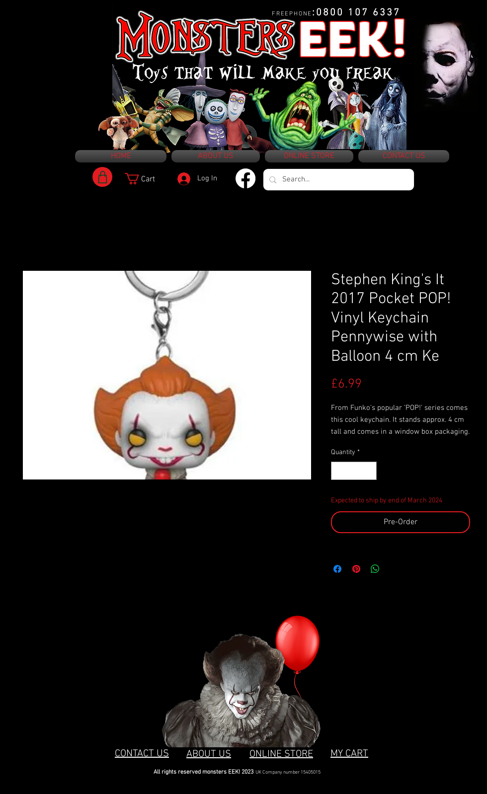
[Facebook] (245, 178)
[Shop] (102, 177)
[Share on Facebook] (337, 569)
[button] (146, 178)
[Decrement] (338, 470)
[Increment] (369, 470)
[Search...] (337, 179)
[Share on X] (394, 569)
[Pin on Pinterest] (356, 569)
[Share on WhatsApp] (375, 569)
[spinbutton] (354, 470)
